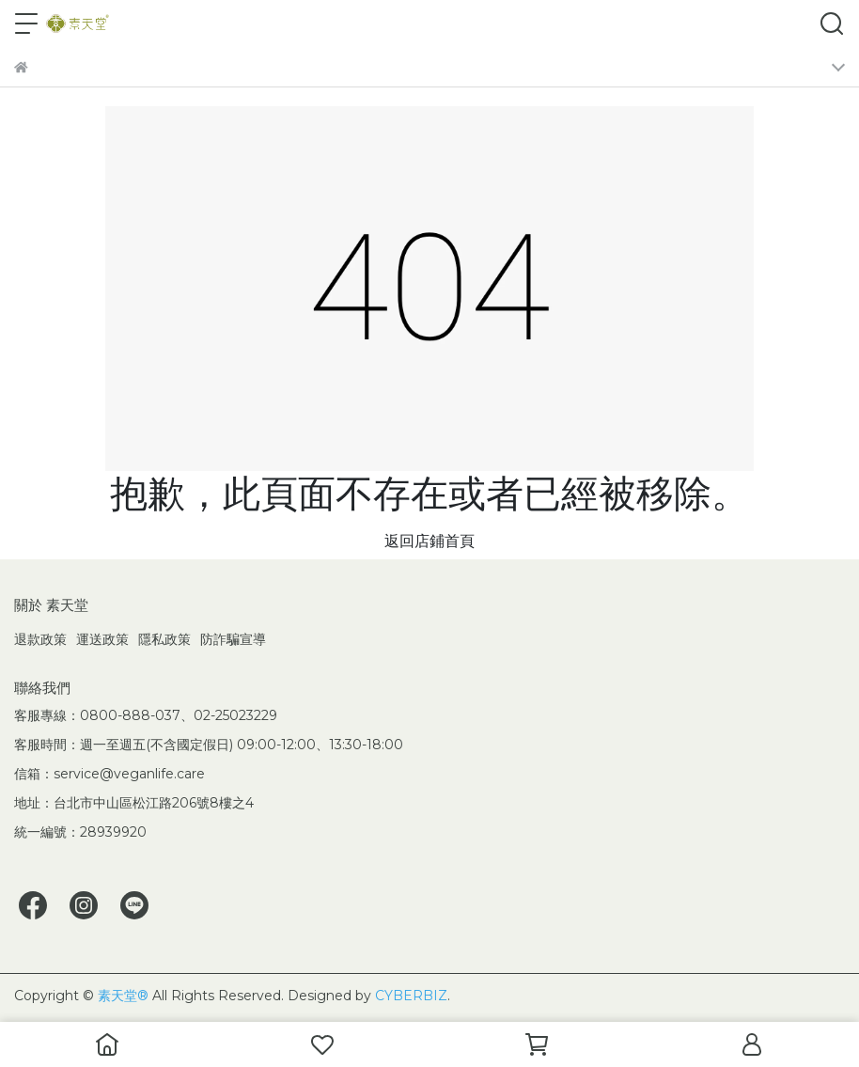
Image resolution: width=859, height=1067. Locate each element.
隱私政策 (164, 639)
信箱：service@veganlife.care (109, 773)
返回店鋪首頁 (429, 541)
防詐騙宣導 (233, 639)
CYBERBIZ (411, 995)
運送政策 (102, 639)
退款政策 (40, 639)
